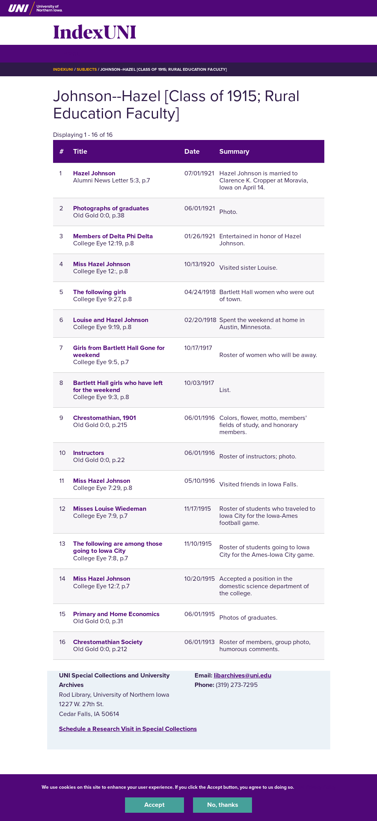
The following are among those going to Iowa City (117, 547)
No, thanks (222, 805)
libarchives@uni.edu (242, 675)
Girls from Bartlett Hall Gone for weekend (119, 351)
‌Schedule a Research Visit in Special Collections (128, 729)
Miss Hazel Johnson (101, 264)
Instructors (88, 453)
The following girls (99, 292)
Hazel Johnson (94, 173)
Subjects (87, 69)
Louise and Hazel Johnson (110, 320)
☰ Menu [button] (67, 53)
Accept (154, 805)
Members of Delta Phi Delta (113, 236)
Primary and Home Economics (116, 614)
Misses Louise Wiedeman (109, 509)
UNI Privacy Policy (316, 787)
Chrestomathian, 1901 (104, 418)
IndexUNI (94, 30)
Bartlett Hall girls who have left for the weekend (118, 386)
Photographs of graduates (111, 208)
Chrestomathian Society (107, 642)
